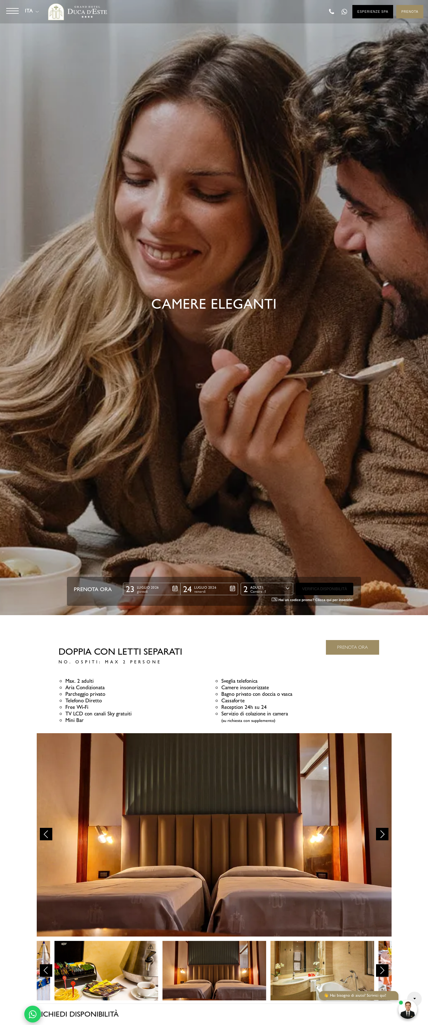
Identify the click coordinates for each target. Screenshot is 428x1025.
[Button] (12, 11)
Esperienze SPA (372, 11)
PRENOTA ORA (352, 647)
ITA (29, 10)
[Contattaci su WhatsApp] (32, 1014)
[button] (152, 589)
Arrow (414, 999)
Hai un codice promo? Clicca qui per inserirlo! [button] (313, 600)
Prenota (409, 11)
